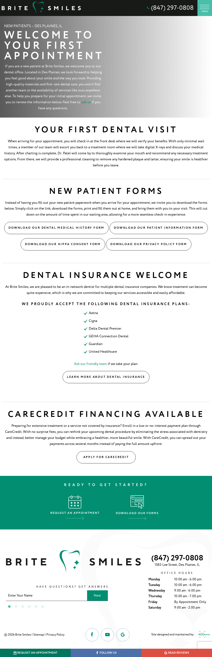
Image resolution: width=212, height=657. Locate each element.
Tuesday (154, 585)
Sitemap (38, 634)
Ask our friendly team (90, 363)
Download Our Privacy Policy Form (148, 244)
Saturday (154, 607)
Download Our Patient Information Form (158, 228)
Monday (154, 579)
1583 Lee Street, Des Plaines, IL (177, 564)
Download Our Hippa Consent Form (63, 244)
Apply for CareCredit (106, 457)
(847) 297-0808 (170, 8)
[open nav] (205, 8)
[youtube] (107, 634)
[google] (122, 634)
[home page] (41, 8)
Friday (152, 602)
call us (86, 102)
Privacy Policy (55, 634)
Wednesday (156, 590)
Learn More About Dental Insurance (106, 377)
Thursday (155, 596)
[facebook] (92, 634)
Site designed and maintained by (179, 635)
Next (97, 595)
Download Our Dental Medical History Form (56, 228)
